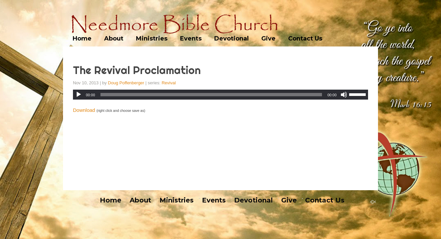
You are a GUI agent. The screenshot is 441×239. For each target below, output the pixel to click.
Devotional (231, 38)
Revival (168, 82)
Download (84, 110)
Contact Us (305, 38)
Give (268, 38)
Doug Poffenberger (126, 82)
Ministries (151, 38)
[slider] (211, 94)
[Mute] (344, 94)
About (113, 38)
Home (82, 38)
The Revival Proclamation (137, 70)
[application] (220, 95)
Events (191, 38)
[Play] (78, 94)
